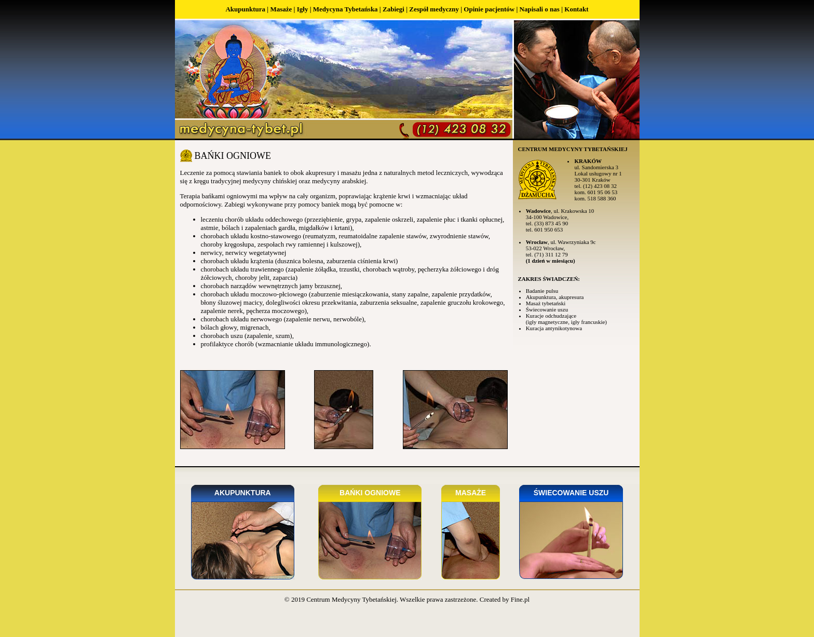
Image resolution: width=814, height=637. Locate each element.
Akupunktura (245, 9)
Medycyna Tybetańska (345, 9)
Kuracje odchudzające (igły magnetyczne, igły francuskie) (566, 319)
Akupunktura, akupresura (555, 297)
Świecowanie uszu (547, 309)
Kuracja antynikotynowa (554, 328)
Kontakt (576, 9)
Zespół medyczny (434, 9)
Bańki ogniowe (370, 493)
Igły (302, 9)
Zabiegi (393, 9)
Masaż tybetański (546, 303)
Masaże (281, 9)
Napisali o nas (540, 9)
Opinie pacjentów (489, 9)
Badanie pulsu (542, 291)
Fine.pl (520, 599)
